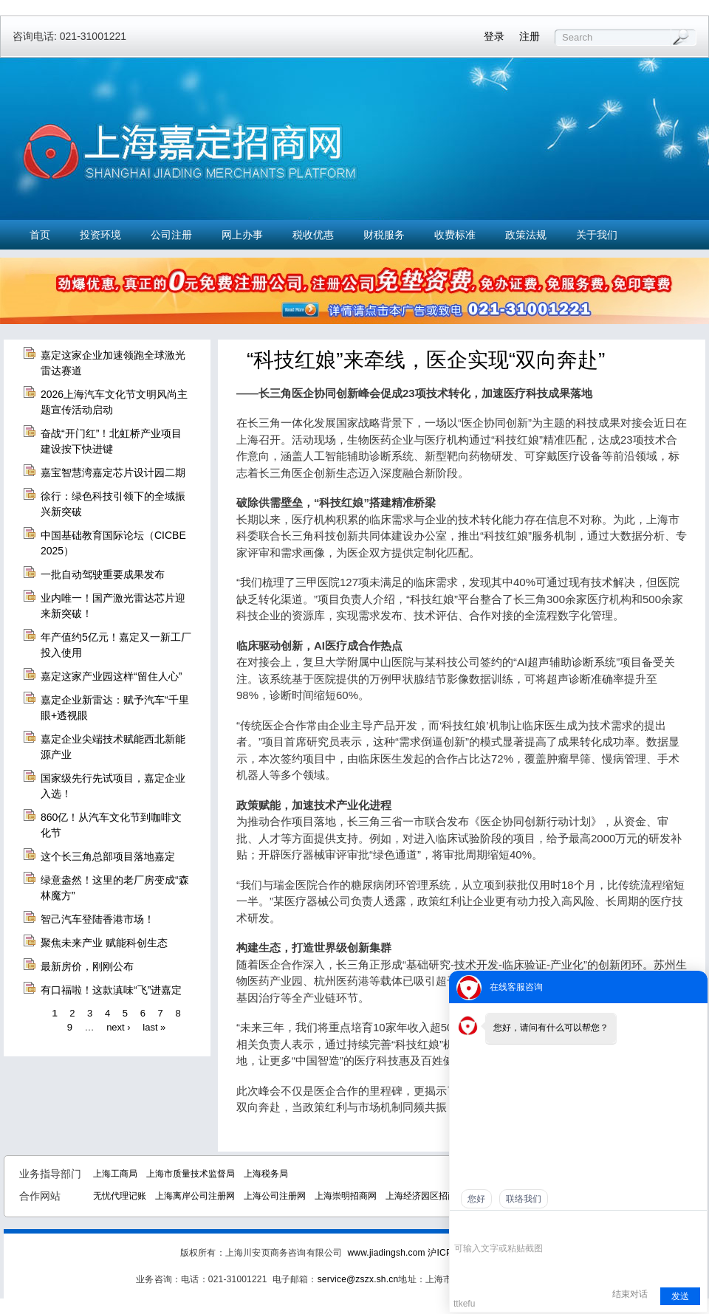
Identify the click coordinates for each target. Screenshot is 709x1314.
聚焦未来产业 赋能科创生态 (104, 943)
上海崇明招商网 (346, 1196)
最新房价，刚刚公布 (87, 966)
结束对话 (630, 1294)
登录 (494, 36)
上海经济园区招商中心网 (434, 1196)
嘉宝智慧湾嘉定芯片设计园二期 (113, 472)
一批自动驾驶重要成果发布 (103, 574)
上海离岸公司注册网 (195, 1196)
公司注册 (171, 235)
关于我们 (596, 235)
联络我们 (523, 1199)
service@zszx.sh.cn (358, 1279)
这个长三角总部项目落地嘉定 (108, 856)
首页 (40, 235)
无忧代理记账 (119, 1196)
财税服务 (384, 235)
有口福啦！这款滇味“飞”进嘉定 (111, 990)
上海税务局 (266, 1174)
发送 (680, 1296)
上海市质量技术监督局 (190, 1174)
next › (118, 1027)
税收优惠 (313, 235)
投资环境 (100, 235)
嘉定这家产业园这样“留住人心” (111, 676)
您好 (476, 1199)
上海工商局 (115, 1174)
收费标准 (455, 235)
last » (154, 1027)
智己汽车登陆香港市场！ (97, 919)
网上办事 (242, 235)
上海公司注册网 (275, 1196)
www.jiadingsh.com (386, 1253)
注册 (529, 36)
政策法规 (526, 235)
